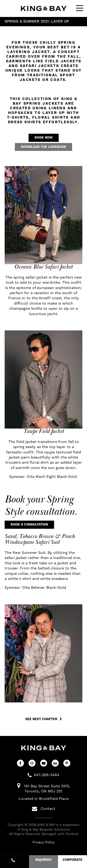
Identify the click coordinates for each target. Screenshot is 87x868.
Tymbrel (72, 834)
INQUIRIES (43, 860)
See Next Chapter (41, 719)
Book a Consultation (29, 524)
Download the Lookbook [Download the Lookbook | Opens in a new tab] (43, 147)
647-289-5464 (46, 775)
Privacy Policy (43, 842)
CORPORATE (72, 860)
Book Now (44, 138)
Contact (43, 808)
